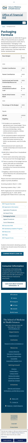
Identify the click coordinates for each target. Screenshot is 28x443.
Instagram (15, 302)
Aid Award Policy (8, 213)
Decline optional (7, 440)
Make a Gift (15, 399)
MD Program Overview (8, 204)
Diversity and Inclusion (14, 388)
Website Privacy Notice (17, 433)
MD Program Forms (7, 238)
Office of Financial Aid (12, 16)
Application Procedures (10, 210)
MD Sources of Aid (7, 225)
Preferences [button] (4, 436)
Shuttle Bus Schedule (14, 380)
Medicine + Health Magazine (15, 406)
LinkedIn (14, 309)
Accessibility (14, 358)
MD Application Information (10, 207)
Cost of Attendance (8, 222)
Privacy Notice (14, 427)
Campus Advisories (14, 351)
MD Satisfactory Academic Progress (12, 228)
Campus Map (13, 371)
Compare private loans (11, 253)
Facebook (14, 294)
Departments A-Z (14, 336)
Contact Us (15, 402)
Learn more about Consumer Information (14, 284)
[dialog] (14, 436)
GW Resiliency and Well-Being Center (14, 391)
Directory (14, 369)
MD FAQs (4, 235)
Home (3, 26)
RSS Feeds (15, 312)
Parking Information (14, 378)
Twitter (15, 298)
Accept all (20, 440)
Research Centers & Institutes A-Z (14, 344)
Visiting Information (14, 376)
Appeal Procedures (8, 219)
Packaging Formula (9, 216)
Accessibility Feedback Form (14, 361)
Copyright (14, 423)
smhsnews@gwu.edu (14, 328)
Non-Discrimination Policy (14, 356)
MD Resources (6, 232)
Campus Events (14, 373)
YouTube (14, 305)
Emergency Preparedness (14, 354)
